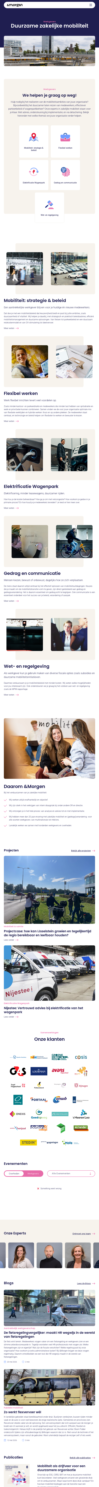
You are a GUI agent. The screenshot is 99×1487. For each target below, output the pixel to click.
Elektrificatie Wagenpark (31, 486)
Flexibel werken (21, 393)
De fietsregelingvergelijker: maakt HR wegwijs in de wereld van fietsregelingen (49, 1335)
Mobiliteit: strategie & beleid (35, 300)
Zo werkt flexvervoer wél (22, 1412)
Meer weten (11, 328)
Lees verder (11, 940)
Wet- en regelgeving (26, 666)
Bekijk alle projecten (83, 850)
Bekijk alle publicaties (82, 1458)
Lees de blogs (86, 1283)
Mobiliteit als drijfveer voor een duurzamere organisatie (61, 1468)
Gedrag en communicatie (32, 573)
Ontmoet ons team (83, 1233)
